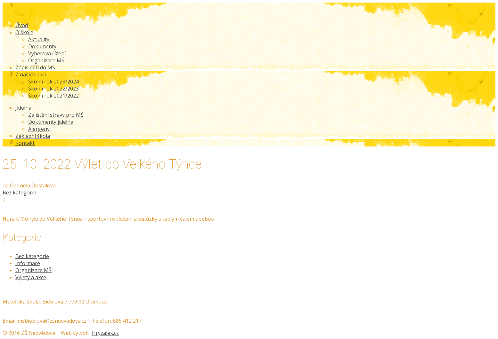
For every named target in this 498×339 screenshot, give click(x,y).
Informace (27, 263)
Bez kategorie (19, 192)
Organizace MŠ (33, 270)
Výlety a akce (30, 277)
